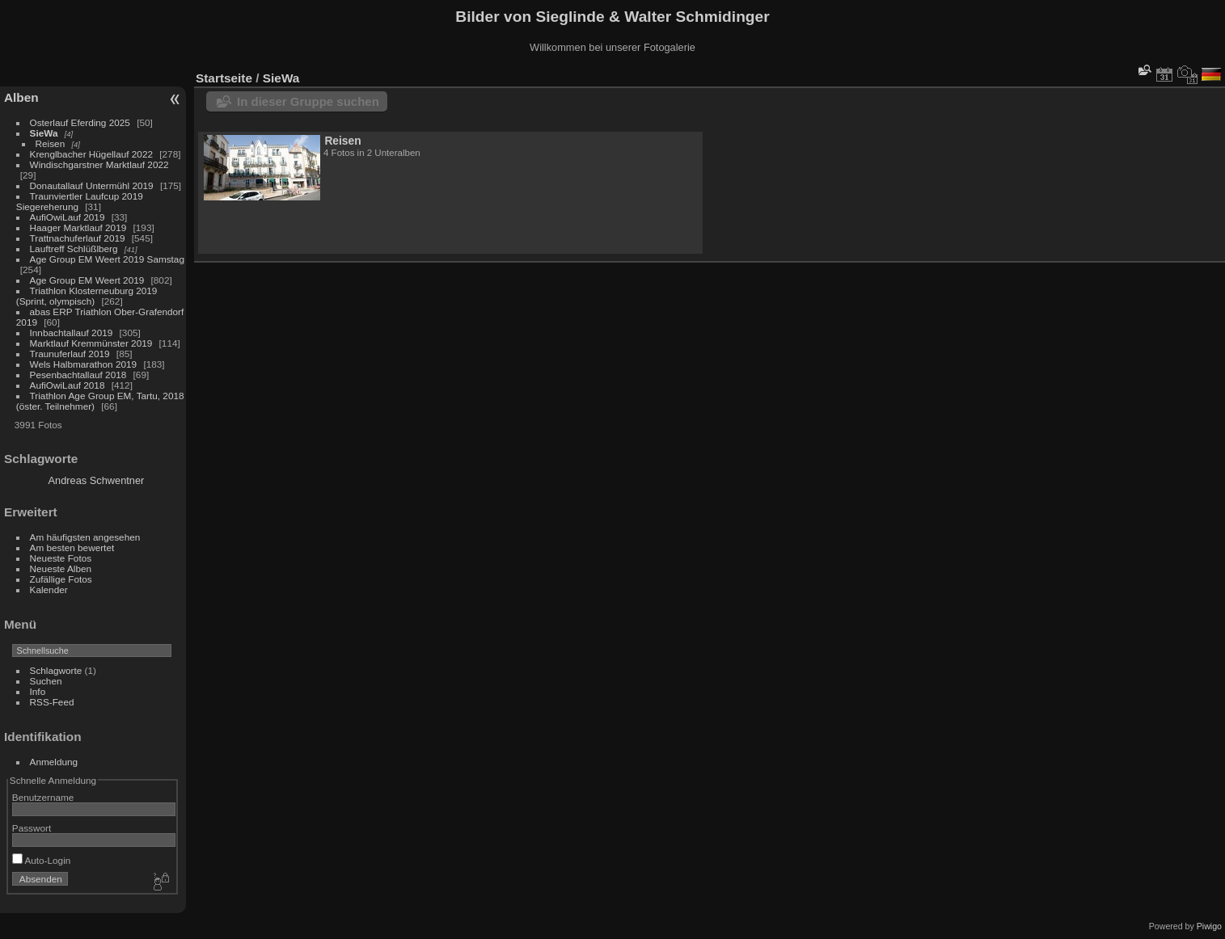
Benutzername (43, 797)
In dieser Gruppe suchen (308, 101)
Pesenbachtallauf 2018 (78, 374)
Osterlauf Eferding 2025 (80, 122)
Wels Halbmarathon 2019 (83, 364)
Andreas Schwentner (97, 480)
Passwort (31, 828)
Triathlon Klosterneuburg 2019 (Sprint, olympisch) (87, 295)
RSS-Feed (52, 702)
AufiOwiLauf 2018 (67, 385)
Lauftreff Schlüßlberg (74, 248)
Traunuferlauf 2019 (70, 353)
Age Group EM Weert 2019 (87, 280)
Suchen (46, 681)
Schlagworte (56, 670)
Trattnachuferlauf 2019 (77, 238)
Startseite (224, 78)
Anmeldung (54, 761)
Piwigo (1209, 926)
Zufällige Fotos (61, 579)
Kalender (49, 589)
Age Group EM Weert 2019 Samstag (107, 259)
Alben (21, 97)
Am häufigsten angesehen (85, 537)
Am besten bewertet (72, 547)
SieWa (44, 133)
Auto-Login (41, 860)
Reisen (50, 143)
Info (38, 691)
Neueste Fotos (61, 558)
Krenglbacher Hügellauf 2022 (91, 154)
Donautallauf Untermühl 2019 (92, 185)
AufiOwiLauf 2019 (67, 217)
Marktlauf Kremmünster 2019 (91, 343)
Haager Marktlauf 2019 (78, 227)
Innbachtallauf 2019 (71, 332)
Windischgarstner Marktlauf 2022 (99, 164)
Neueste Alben (61, 568)
